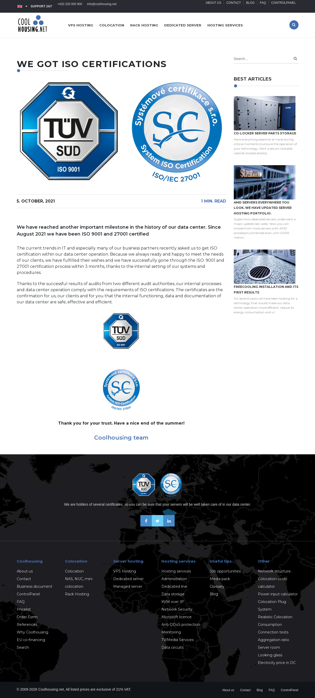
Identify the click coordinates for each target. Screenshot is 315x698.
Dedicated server (182, 25)
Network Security (176, 609)
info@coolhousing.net (102, 6)
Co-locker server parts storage (265, 133)
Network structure (274, 571)
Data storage (173, 594)
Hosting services (225, 25)
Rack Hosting (77, 594)
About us (213, 6)
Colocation (111, 25)
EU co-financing (31, 640)
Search (23, 647)
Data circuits (172, 647)
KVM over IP (172, 601)
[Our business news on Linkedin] (169, 525)
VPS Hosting (124, 571)
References (27, 624)
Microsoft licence (176, 617)
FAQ (263, 6)
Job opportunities (225, 571)
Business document (34, 586)
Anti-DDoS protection (180, 624)
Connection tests (273, 632)
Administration (174, 579)
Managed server (127, 586)
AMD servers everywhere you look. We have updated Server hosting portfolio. (263, 207)
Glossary (217, 586)
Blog (250, 6)
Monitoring (171, 632)
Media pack (220, 579)
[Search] (295, 58)
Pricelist (24, 609)
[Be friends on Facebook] (146, 525)
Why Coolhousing (32, 632)
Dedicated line (174, 586)
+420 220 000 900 (70, 6)
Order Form (27, 617)
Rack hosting (144, 25)
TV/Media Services (177, 640)
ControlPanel (283, 6)
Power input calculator (278, 594)
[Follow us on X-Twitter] (157, 525)
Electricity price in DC (277, 662)
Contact (233, 6)
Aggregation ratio (273, 640)
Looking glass (270, 655)
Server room (269, 647)
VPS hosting (80, 25)
